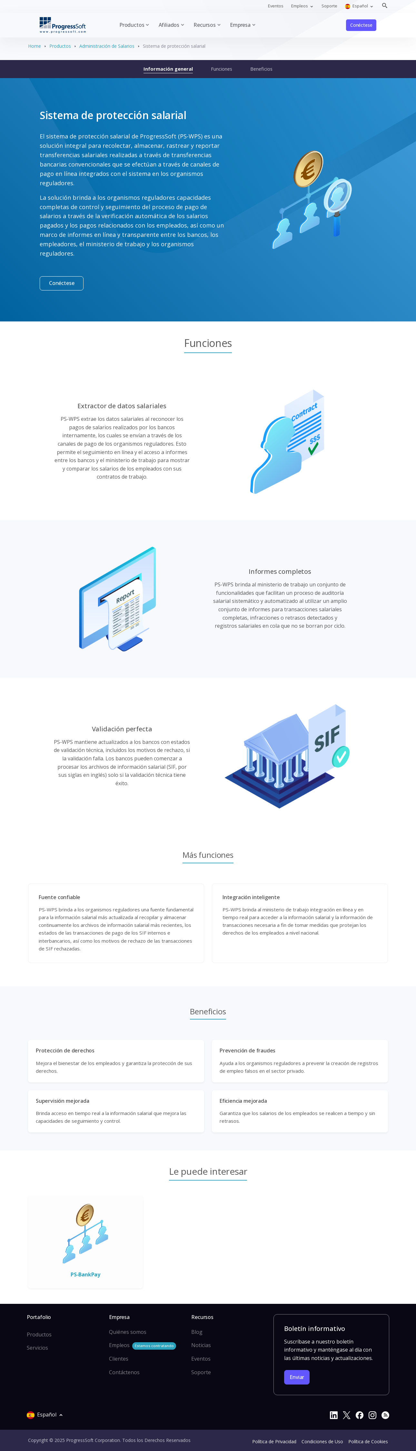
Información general (168, 69)
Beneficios (261, 69)
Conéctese (361, 25)
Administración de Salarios (106, 46)
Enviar (297, 1377)
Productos (60, 46)
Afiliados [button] (169, 24)
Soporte (329, 6)
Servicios (37, 1347)
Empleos (142, 1346)
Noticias (201, 1345)
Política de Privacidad (274, 1441)
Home (34, 46)
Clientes (118, 1358)
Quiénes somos (127, 1331)
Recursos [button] (204, 24)
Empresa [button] (240, 24)
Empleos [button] (300, 6)
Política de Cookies (368, 1441)
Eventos (275, 6)
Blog (197, 1331)
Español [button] (357, 6)
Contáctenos (124, 1372)
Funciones (221, 69)
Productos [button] (131, 24)
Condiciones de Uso (322, 1441)
